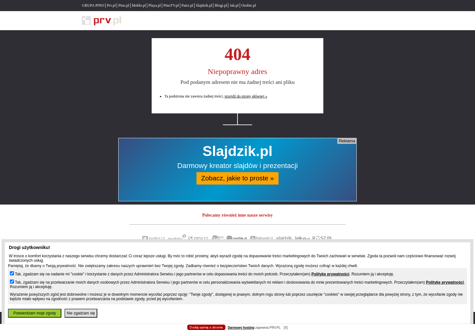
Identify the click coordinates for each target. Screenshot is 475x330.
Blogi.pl (221, 5)
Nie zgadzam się (81, 313)
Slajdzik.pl (204, 5)
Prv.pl (111, 5)
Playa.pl (154, 5)
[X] (285, 327)
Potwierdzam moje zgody (34, 313)
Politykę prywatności (330, 274)
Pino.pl (123, 5)
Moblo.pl (139, 5)
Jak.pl (234, 5)
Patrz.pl (187, 5)
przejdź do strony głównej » (245, 96)
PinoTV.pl (171, 5)
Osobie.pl (248, 5)
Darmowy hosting (241, 327)
